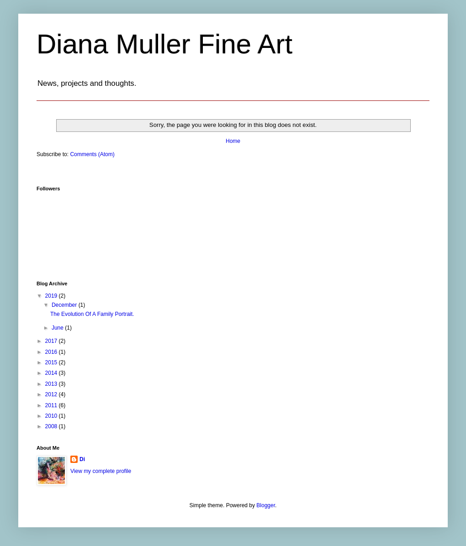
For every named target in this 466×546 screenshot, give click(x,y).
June (58, 328)
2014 (52, 373)
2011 (52, 405)
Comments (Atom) (92, 154)
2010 (52, 416)
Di (82, 459)
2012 (52, 394)
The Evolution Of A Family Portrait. (92, 314)
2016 (52, 352)
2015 (52, 362)
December (65, 305)
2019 (52, 296)
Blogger (265, 505)
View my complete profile (100, 471)
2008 (52, 426)
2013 (52, 384)
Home (233, 141)
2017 (52, 341)
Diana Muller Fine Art (164, 44)
